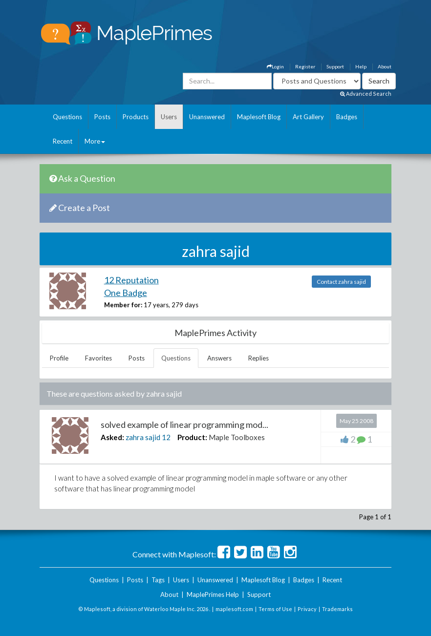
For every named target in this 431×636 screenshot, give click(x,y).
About (384, 66)
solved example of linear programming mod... (184, 424)
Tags (158, 580)
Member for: (123, 305)
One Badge (125, 292)
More (95, 141)
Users (169, 117)
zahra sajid (143, 437)
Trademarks (337, 609)
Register (305, 66)
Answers (219, 358)
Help (360, 66)
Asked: (112, 437)
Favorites (98, 358)
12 (166, 437)
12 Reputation (131, 280)
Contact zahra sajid (341, 281)
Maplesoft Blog (258, 117)
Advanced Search (365, 93)
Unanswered (207, 117)
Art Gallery (308, 117)
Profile (59, 358)
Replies (258, 358)
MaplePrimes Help (213, 594)
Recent (62, 141)
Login (275, 66)
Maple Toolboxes (237, 437)
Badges (346, 117)
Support (335, 66)
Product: (192, 437)
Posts (102, 117)
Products (136, 117)
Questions (67, 117)
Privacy (307, 609)
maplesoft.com (234, 609)
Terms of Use (275, 609)
